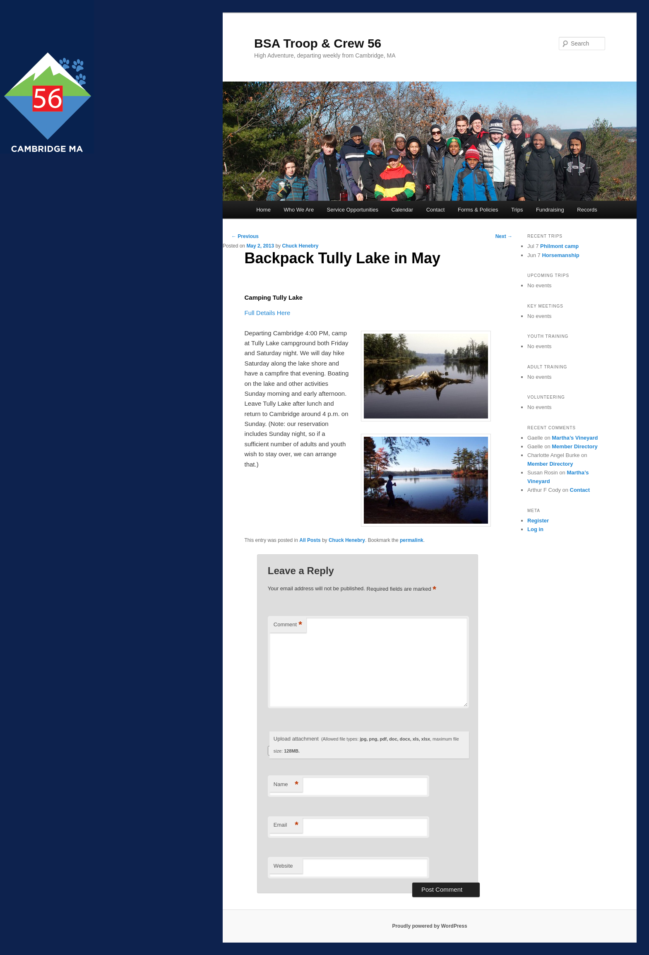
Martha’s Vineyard (575, 438)
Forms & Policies (478, 210)
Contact (435, 210)
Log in (535, 529)
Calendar (402, 210)
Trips (517, 210)
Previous (245, 236)
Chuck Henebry (300, 246)
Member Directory (575, 446)
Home (263, 210)
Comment (288, 625)
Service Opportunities (352, 210)
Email (286, 825)
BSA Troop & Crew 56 (317, 43)
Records (587, 210)
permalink (411, 540)
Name (286, 785)
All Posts (309, 540)
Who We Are (299, 210)
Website (283, 866)
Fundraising (550, 210)
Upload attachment (366, 744)
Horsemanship (560, 255)
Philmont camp (559, 246)
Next (503, 236)
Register (538, 520)
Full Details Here (268, 312)
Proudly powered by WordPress (429, 926)
